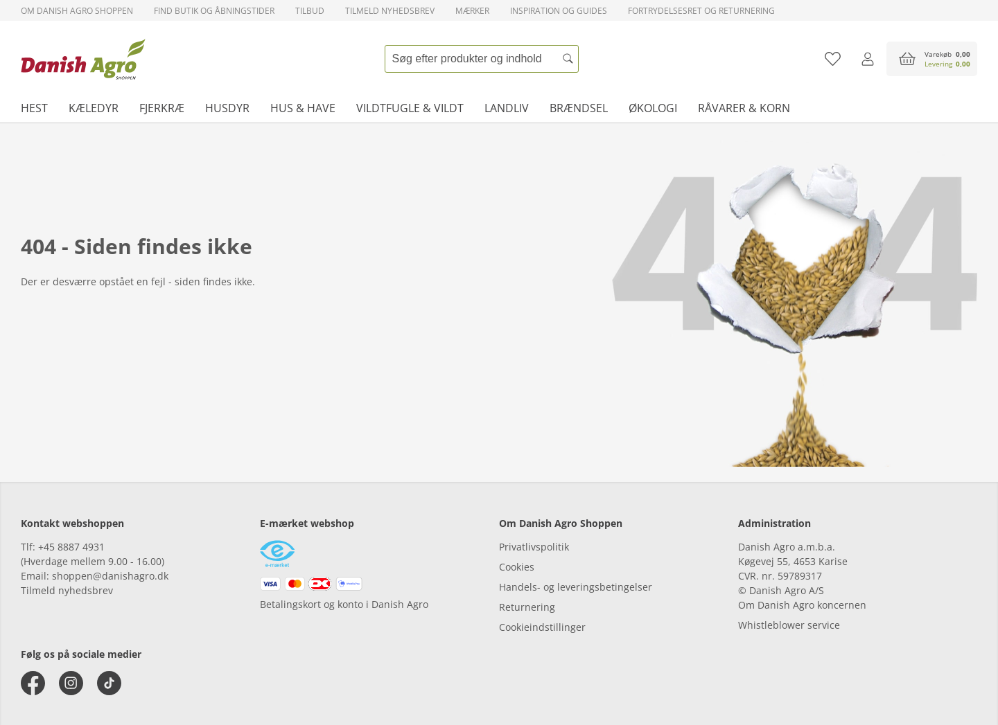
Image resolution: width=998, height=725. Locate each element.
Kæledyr (94, 108)
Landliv (506, 108)
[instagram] (71, 683)
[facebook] (33, 683)
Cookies (516, 566)
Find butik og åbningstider (214, 11)
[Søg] (568, 58)
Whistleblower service (789, 625)
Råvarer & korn (744, 108)
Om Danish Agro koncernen (802, 604)
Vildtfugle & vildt (410, 108)
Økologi (653, 108)
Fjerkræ (161, 108)
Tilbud (309, 11)
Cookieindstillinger (542, 627)
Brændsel (579, 108)
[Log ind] (867, 58)
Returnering (527, 607)
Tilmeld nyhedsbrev (390, 11)
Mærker (472, 11)
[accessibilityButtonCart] (931, 59)
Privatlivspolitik (534, 546)
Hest (34, 108)
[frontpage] (83, 59)
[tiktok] (109, 683)
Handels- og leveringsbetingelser (575, 586)
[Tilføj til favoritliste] (832, 58)
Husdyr (227, 108)
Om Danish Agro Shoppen (77, 11)
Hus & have (302, 108)
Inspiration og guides (558, 11)
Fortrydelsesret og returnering (701, 11)
